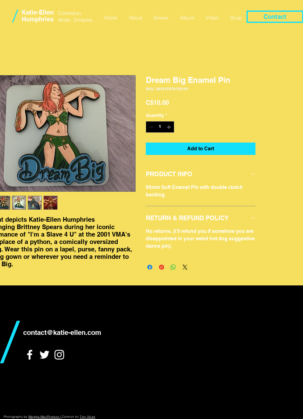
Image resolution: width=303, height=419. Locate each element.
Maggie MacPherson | (45, 417)
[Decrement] (150, 127)
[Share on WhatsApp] (173, 267)
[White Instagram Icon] (59, 354)
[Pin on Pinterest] (161, 267)
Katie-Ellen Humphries (38, 16)
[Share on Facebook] (150, 267)
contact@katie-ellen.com (62, 332)
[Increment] (169, 127)
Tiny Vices (87, 417)
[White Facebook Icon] (29, 354)
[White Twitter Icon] (44, 354)
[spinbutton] (160, 127)
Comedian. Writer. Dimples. (76, 16)
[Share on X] (185, 267)
